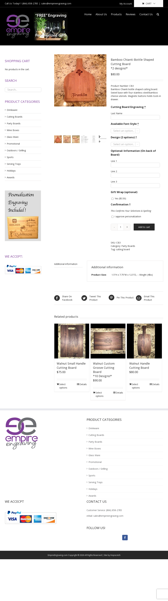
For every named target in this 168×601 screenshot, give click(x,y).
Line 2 (114, 171)
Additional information (65, 263)
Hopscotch (115, 555)
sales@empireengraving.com (56, 3)
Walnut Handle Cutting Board (139, 366)
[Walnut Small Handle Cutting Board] (71, 341)
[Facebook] (125, 537)
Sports (10, 157)
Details (83, 384)
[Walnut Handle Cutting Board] (144, 341)
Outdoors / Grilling (16, 150)
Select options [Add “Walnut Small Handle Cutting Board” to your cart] (63, 386)
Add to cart (144, 227)
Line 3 (114, 181)
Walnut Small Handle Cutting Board (71, 366)
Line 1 (114, 161)
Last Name (116, 113)
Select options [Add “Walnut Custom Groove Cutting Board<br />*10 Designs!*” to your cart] (100, 394)
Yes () (118, 198)
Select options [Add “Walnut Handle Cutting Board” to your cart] (136, 386)
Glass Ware (13, 136)
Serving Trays (14, 163)
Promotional (13, 143)
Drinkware (12, 109)
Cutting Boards (14, 116)
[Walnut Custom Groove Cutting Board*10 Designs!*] (108, 341)
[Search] (158, 14)
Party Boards (128, 245)
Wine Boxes (13, 130)
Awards (11, 177)
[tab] (68, 264)
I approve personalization (126, 216)
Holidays (11, 170)
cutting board (123, 249)
